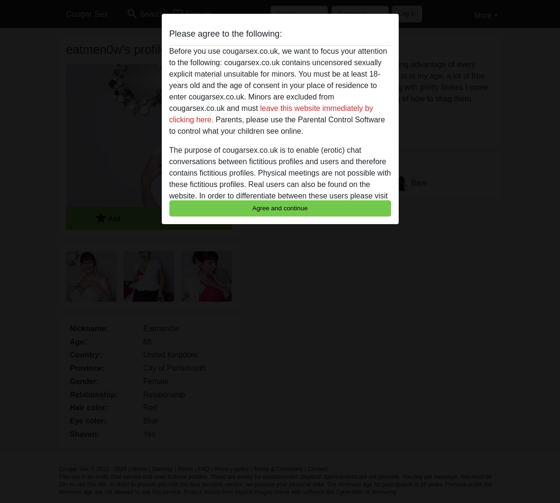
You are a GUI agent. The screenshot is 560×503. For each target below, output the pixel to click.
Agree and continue (279, 208)
